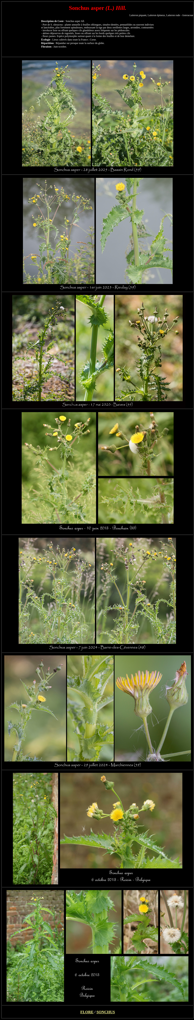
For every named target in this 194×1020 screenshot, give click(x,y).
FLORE (86, 1012)
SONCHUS (106, 1012)
